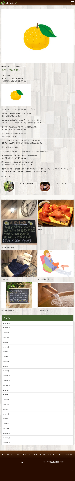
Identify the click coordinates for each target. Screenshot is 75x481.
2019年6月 (6, 404)
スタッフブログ (16, 66)
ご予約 (17, 454)
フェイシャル (26, 454)
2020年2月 (6, 366)
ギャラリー (51, 454)
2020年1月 (6, 371)
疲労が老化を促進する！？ (46, 279)
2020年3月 (6, 361)
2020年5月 (6, 352)
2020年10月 (6, 328)
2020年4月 (6, 356)
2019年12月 (6, 375)
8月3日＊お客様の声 (7, 311)
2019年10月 (6, 385)
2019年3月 (6, 419)
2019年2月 (6, 423)
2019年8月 (6, 395)
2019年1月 (6, 428)
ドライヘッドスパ (7, 454)
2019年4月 (6, 414)
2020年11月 (6, 323)
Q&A (35, 454)
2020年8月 (6, 337)
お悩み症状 (69, 454)
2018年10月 (6, 442)
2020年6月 (6, 347)
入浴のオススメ (43, 311)
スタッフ (59, 454)
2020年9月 (6, 332)
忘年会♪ (41, 229)
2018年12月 (6, 433)
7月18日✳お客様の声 (8, 247)
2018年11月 (6, 438)
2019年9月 (6, 390)
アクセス (42, 454)
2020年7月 (6, 342)
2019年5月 (6, 409)
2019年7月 (6, 399)
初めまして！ (5, 279)
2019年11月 (6, 380)
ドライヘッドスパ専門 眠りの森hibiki (53, 463)
